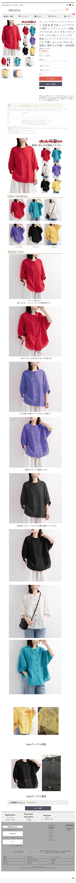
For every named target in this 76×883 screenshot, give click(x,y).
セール (38, 16)
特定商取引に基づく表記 (38, 860)
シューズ (51, 834)
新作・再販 (8, 16)
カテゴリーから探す (52, 826)
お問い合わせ (14, 863)
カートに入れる (51, 78)
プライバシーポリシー (62, 857)
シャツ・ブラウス (63, 61)
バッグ (50, 838)
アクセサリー (52, 840)
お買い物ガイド (38, 857)
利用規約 (14, 860)
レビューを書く (38, 808)
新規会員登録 (16, 833)
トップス (55, 61)
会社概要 (14, 857)
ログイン (16, 842)
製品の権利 (62, 860)
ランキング (23, 16)
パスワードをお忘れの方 (17, 845)
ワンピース (51, 836)
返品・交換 (38, 863)
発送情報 (62, 863)
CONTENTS (70, 825)
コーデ (69, 15)
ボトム (50, 832)
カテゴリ (52, 16)
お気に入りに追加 (50, 84)
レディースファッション (45, 61)
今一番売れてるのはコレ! (70, 829)
